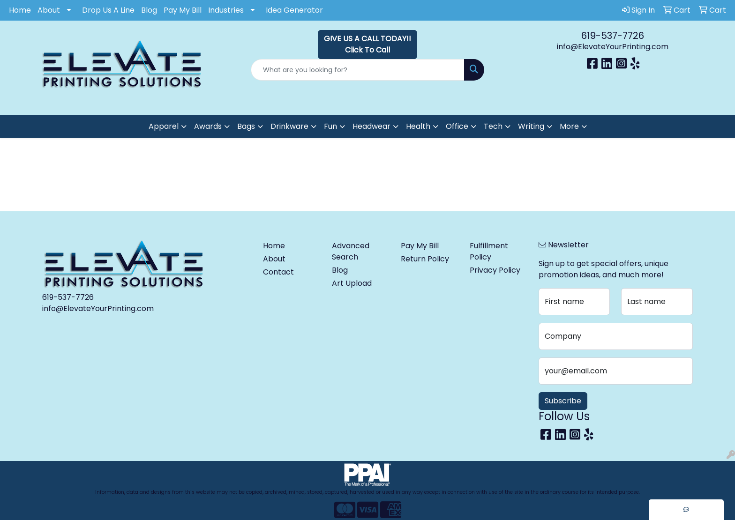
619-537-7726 (612, 35)
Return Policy (425, 258)
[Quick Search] (358, 70)
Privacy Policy (495, 270)
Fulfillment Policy (489, 251)
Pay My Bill (183, 10)
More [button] (569, 126)
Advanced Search (350, 251)
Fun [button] (330, 126)
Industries (226, 10)
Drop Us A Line (108, 10)
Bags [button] (246, 126)
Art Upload (352, 283)
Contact (278, 272)
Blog (149, 10)
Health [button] (418, 126)
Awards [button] (208, 126)
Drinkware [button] (289, 126)
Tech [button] (493, 126)
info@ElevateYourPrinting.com (612, 46)
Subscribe (563, 400)
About (49, 10)
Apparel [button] (164, 126)
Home (20, 10)
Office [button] (457, 126)
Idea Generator (294, 10)
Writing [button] (531, 126)
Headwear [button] (371, 126)
